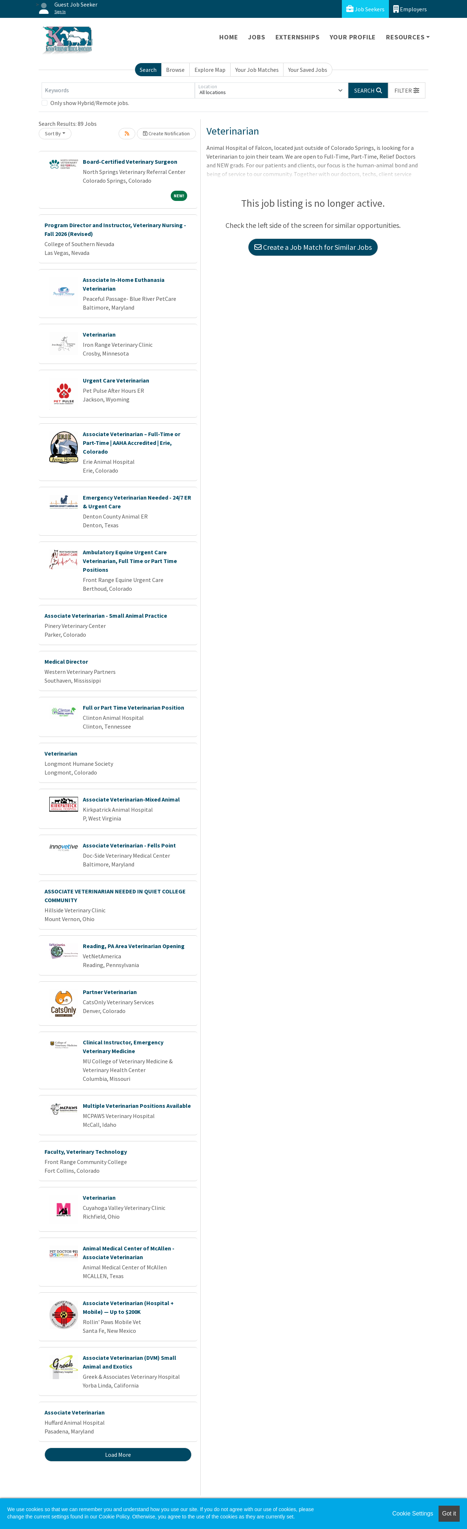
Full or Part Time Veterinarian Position (133, 707)
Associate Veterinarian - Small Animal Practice (106, 615)
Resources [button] (405, 37)
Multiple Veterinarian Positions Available (137, 1105)
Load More (118, 1454)
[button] (406, 90)
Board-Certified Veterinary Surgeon (130, 161)
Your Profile (353, 37)
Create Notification (166, 133)
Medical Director (66, 661)
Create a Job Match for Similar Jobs (313, 247)
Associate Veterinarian (75, 1412)
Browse (175, 69)
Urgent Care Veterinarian (116, 380)
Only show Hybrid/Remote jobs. (89, 102)
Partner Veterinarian (110, 992)
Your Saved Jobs (307, 69)
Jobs (256, 37)
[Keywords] (118, 90)
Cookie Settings (412, 1513)
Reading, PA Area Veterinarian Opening (134, 946)
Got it (449, 1513)
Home (228, 37)
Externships (297, 37)
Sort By (53, 133)
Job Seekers (365, 8)
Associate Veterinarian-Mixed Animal (131, 799)
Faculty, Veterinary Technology (86, 1151)
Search (148, 69)
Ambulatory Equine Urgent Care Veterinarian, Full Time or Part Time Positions (130, 560)
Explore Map (209, 69)
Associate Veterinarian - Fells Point (129, 845)
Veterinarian (99, 334)
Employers (410, 8)
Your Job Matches (257, 69)
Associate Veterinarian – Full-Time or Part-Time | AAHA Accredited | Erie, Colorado (131, 442)
